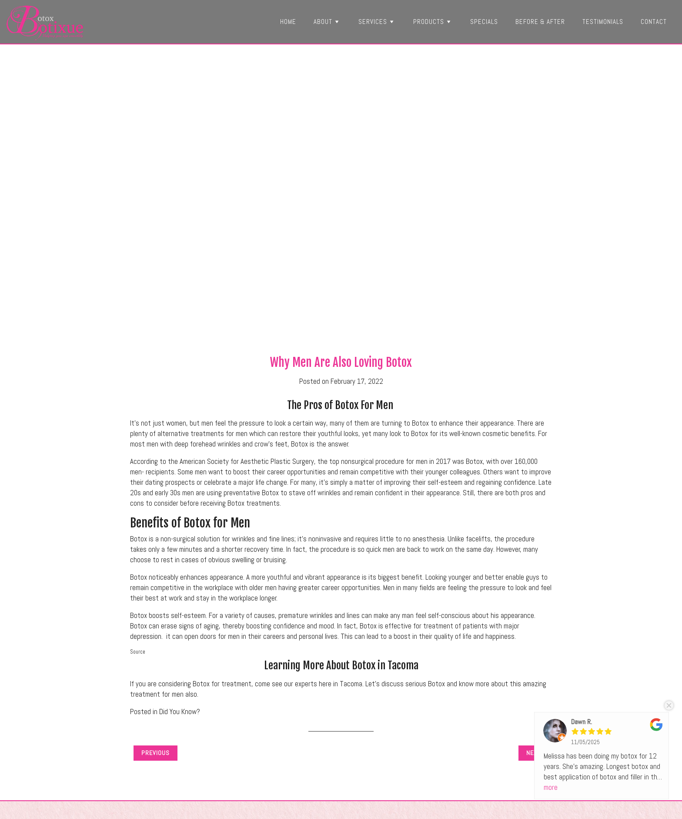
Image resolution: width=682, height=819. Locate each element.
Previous (155, 753)
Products (433, 21)
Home (288, 21)
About (327, 21)
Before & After (540, 21)
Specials (484, 21)
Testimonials (602, 21)
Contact (654, 21)
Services (377, 21)
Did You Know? (179, 711)
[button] (336, 21)
